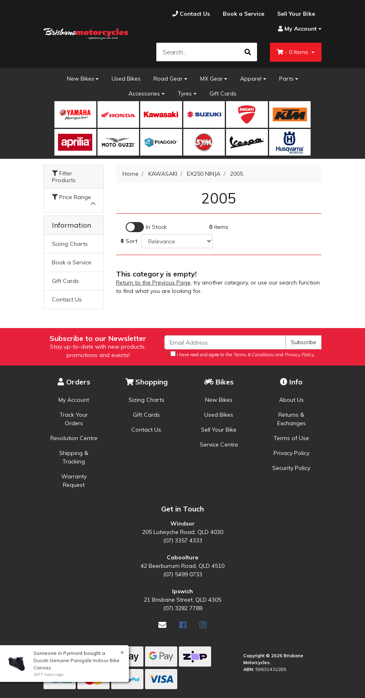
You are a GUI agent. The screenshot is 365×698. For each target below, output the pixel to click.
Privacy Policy (291, 453)
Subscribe (303, 342)
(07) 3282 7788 (182, 608)
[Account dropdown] (296, 28)
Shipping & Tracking (73, 457)
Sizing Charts (70, 243)
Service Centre (219, 444)
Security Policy (291, 468)
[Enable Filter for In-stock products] (146, 227)
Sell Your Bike (218, 429)
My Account (73, 399)
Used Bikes (126, 78)
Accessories (144, 93)
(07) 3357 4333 (182, 540)
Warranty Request (74, 480)
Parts (286, 78)
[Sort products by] (177, 241)
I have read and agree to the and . (242, 354)
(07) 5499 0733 (182, 574)
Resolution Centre (73, 438)
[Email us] (162, 625)
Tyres (185, 93)
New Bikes (80, 78)
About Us (291, 399)
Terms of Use (291, 438)
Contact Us (67, 299)
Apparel (250, 78)
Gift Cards (222, 93)
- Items (293, 52)
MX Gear (211, 78)
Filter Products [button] (64, 177)
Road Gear (167, 78)
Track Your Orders (74, 419)
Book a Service (71, 262)
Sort (128, 241)
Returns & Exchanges (291, 419)
